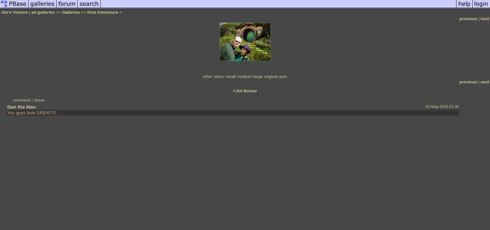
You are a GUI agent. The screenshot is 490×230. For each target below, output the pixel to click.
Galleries (71, 12)
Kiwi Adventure (102, 12)
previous (468, 18)
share (39, 100)
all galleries (43, 12)
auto (283, 76)
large (258, 76)
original (271, 76)
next (485, 18)
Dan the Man (21, 107)
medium (244, 76)
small (231, 76)
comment (21, 100)
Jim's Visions (14, 12)
